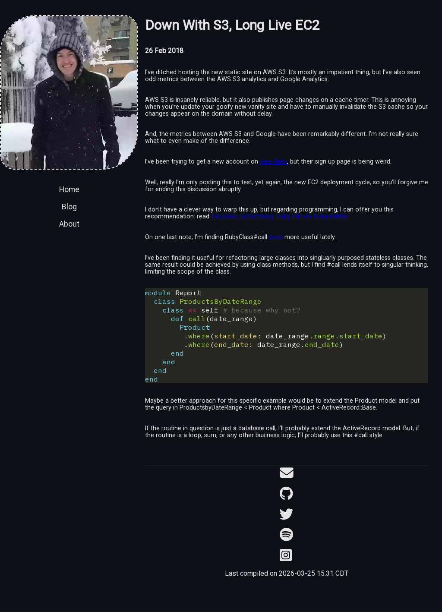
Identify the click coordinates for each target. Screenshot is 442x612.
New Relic (273, 161)
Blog (69, 206)
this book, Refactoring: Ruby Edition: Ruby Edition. (280, 216)
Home (69, 189)
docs (276, 236)
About (69, 224)
